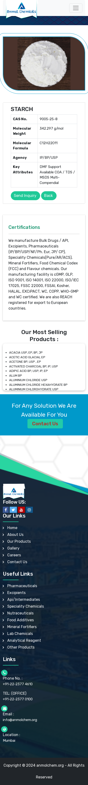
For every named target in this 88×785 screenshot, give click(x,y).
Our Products (19, 541)
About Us (15, 534)
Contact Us (45, 423)
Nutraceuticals (20, 613)
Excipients (16, 592)
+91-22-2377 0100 (18, 699)
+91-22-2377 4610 (18, 684)
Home (12, 528)
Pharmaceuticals (22, 586)
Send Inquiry (25, 195)
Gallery (13, 548)
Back (48, 195)
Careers (14, 555)
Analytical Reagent (24, 640)
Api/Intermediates (23, 599)
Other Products (20, 647)
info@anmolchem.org (20, 720)
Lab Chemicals (20, 633)
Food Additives (20, 620)
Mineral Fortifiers (22, 627)
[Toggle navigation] (75, 8)
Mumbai (9, 740)
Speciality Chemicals (25, 606)
